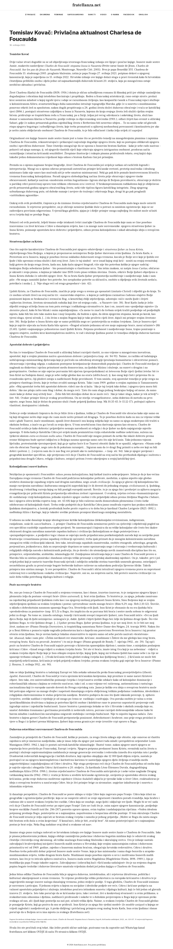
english (143, 14)
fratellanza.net (86, 5)
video (103, 14)
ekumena (45, 14)
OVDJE (40, 932)
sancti (92, 14)
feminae (58, 14)
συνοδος (30, 14)
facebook (128, 14)
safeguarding (75, 14)
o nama (115, 14)
